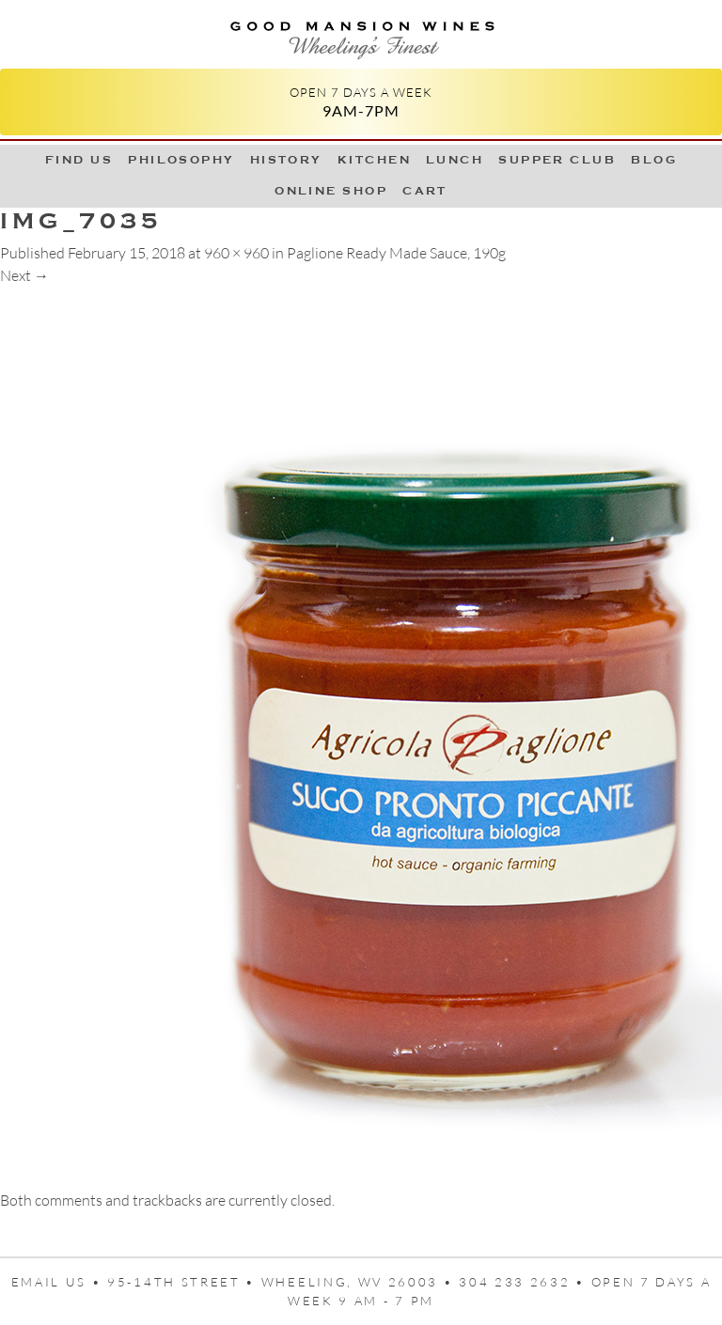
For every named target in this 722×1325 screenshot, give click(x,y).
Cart (424, 190)
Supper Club (557, 159)
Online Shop (331, 190)
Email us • (59, 1281)
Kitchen (374, 159)
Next (24, 275)
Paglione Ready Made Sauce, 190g (396, 252)
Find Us (79, 159)
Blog (654, 159)
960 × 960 (236, 252)
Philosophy (181, 159)
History (286, 159)
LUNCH (454, 159)
